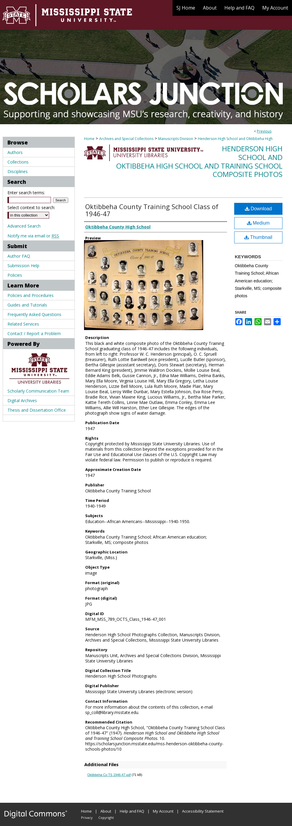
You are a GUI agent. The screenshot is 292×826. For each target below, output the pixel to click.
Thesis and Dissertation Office (36, 410)
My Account (163, 811)
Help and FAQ (132, 811)
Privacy (87, 817)
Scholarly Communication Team (38, 391)
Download (258, 208)
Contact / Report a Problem (34, 333)
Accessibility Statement (202, 811)
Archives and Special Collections (126, 138)
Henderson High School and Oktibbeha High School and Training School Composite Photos (199, 161)
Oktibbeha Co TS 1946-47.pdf (109, 775)
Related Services (23, 324)
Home (89, 138)
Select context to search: (31, 207)
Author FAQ (18, 256)
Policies (14, 275)
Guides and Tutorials (27, 305)
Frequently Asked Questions (34, 314)
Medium (258, 222)
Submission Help (23, 265)
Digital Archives (22, 400)
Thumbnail (258, 237)
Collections (18, 162)
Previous (264, 131)
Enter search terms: (26, 192)
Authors (15, 152)
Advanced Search (24, 226)
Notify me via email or (33, 236)
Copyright (106, 817)
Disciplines (17, 171)
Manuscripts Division (175, 138)
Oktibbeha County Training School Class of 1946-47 (151, 210)
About (105, 811)
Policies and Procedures (30, 295)
